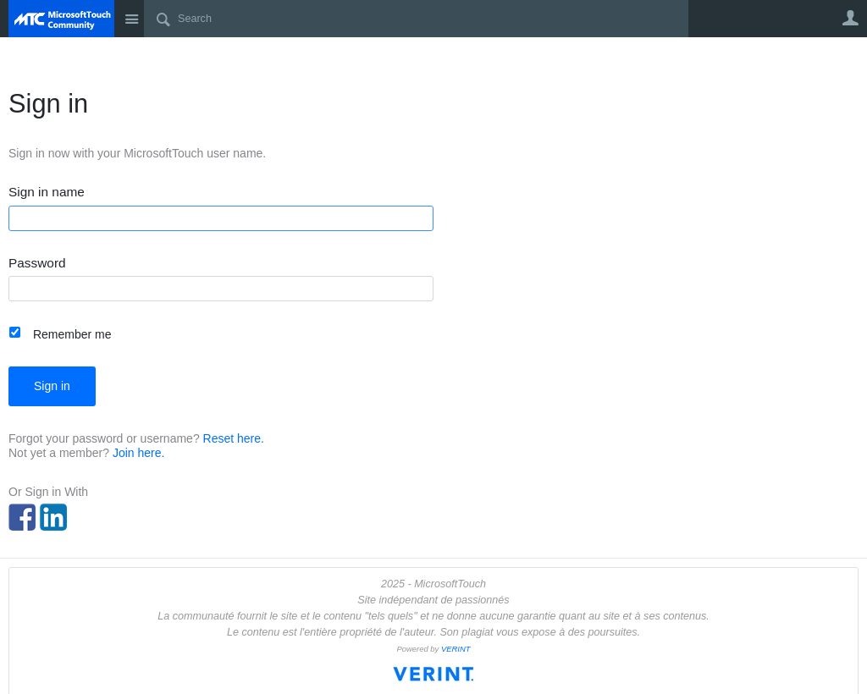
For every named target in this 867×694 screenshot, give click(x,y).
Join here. (138, 453)
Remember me (72, 334)
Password (37, 263)
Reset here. (233, 438)
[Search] (416, 18)
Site (131, 18)
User (850, 17)
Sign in (52, 386)
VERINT (456, 648)
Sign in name (46, 192)
